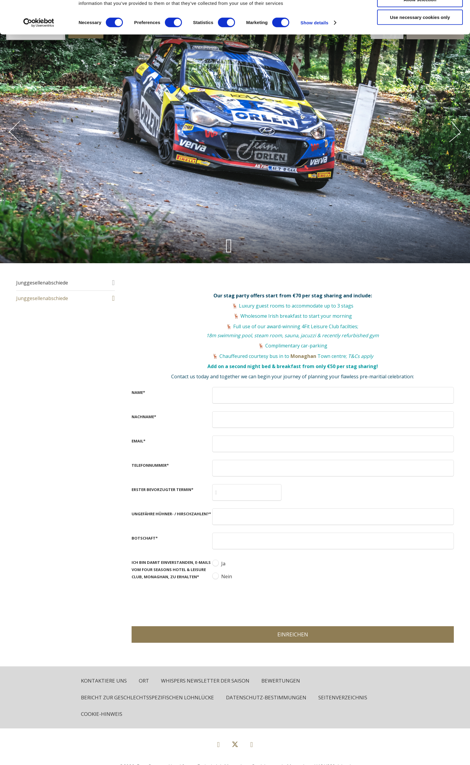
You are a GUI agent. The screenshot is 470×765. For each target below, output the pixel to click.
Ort (144, 680)
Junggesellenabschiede (42, 282)
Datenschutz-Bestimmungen (266, 697)
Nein (226, 576)
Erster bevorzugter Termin (162, 489)
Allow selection (419, 32)
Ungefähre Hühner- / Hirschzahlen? (171, 513)
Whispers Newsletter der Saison (205, 680)
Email (138, 441)
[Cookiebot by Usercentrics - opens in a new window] (39, 55)
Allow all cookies (420, 14)
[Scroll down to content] (228, 246)
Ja (223, 563)
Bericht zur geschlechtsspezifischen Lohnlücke (147, 697)
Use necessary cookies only (420, 50)
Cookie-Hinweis (101, 713)
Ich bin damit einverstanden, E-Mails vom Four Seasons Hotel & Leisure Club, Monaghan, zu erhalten (171, 569)
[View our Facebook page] (218, 744)
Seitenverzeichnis (342, 697)
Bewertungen (280, 680)
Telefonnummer (150, 465)
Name (138, 392)
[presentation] (257, 602)
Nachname (144, 416)
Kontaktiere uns (104, 680)
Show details (315, 55)
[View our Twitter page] (235, 747)
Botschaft (145, 538)
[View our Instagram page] (251, 744)
